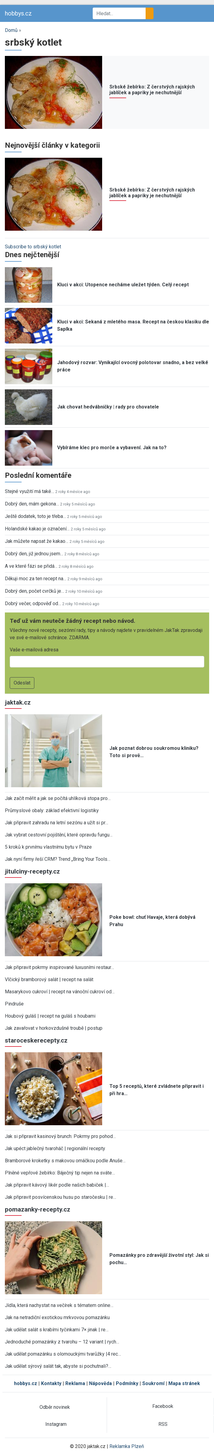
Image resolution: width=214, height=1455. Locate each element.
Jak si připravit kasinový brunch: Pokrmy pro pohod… (60, 1136)
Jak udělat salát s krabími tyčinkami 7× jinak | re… (57, 1330)
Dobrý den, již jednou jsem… (34, 554)
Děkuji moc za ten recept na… (35, 578)
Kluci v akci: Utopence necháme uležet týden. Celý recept (123, 285)
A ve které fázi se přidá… (31, 566)
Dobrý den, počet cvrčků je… (34, 591)
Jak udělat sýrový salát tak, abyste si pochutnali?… (58, 1366)
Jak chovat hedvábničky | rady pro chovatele (108, 407)
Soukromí (153, 1383)
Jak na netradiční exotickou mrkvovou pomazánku (57, 1317)
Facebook (162, 1406)
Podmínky (127, 1383)
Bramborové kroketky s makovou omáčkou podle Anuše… (65, 1161)
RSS (162, 1424)
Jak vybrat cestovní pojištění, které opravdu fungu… (58, 835)
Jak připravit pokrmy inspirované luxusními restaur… (59, 967)
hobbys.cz (18, 13)
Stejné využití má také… (29, 491)
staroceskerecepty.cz (36, 1040)
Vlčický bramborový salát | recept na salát (49, 979)
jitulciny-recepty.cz (32, 871)
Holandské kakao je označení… (37, 529)
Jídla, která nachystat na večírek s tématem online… (59, 1305)
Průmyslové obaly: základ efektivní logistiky (52, 810)
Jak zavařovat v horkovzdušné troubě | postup (53, 1028)
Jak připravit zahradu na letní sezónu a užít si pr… (56, 823)
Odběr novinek (55, 1407)
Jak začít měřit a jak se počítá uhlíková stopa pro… (58, 798)
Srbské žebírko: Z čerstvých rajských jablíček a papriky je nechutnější (152, 89)
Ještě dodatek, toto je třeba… (35, 516)
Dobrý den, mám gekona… (32, 504)
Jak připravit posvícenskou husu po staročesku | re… (60, 1197)
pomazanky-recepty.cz (37, 1209)
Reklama (75, 1383)
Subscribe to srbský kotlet (33, 247)
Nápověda (100, 1383)
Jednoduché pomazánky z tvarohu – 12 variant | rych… (62, 1342)
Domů (11, 30)
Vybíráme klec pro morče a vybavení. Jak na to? (112, 447)
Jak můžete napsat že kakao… (36, 541)
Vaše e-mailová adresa (34, 650)
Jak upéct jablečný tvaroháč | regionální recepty (55, 1148)
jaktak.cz (18, 702)
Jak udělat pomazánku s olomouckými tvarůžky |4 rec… (63, 1354)
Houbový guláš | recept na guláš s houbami (50, 1016)
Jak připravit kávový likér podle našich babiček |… (57, 1185)
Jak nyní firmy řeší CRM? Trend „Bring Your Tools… (57, 859)
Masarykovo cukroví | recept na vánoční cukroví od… (60, 992)
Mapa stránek (184, 1383)
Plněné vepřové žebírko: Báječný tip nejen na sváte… (60, 1173)
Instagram (56, 1424)
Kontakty (51, 1383)
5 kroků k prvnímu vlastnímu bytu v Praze (48, 847)
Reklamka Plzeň (126, 1446)
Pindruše (14, 1004)
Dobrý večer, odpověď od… (33, 603)
